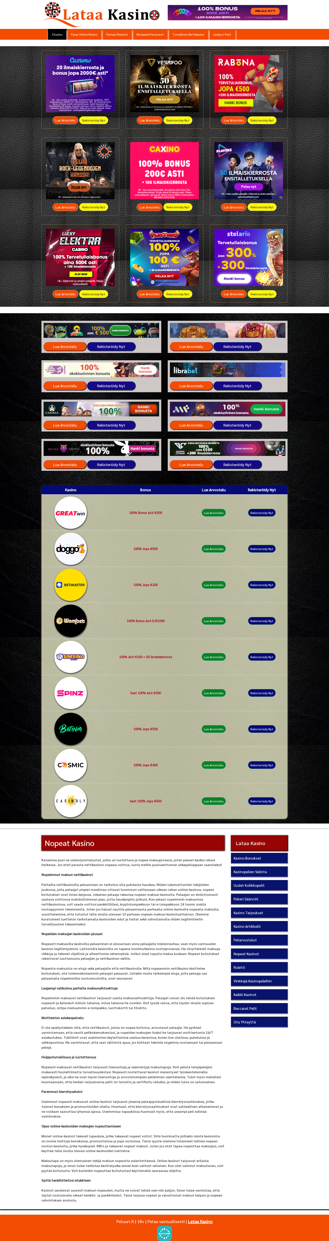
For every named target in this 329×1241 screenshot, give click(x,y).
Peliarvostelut (245, 939)
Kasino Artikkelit (247, 926)
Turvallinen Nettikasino (188, 34)
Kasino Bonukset (247, 858)
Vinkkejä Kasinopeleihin (253, 981)
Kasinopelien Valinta (250, 871)
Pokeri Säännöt (246, 898)
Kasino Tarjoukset (248, 912)
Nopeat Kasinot (246, 953)
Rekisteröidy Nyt (93, 120)
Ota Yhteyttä (245, 1022)
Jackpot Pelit (222, 34)
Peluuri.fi (125, 1221)
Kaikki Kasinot (245, 994)
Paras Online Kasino (84, 34)
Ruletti (239, 967)
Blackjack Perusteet (150, 34)
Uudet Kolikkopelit (249, 885)
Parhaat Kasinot (117, 34)
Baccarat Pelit (245, 1008)
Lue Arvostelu (65, 120)
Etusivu (57, 34)
